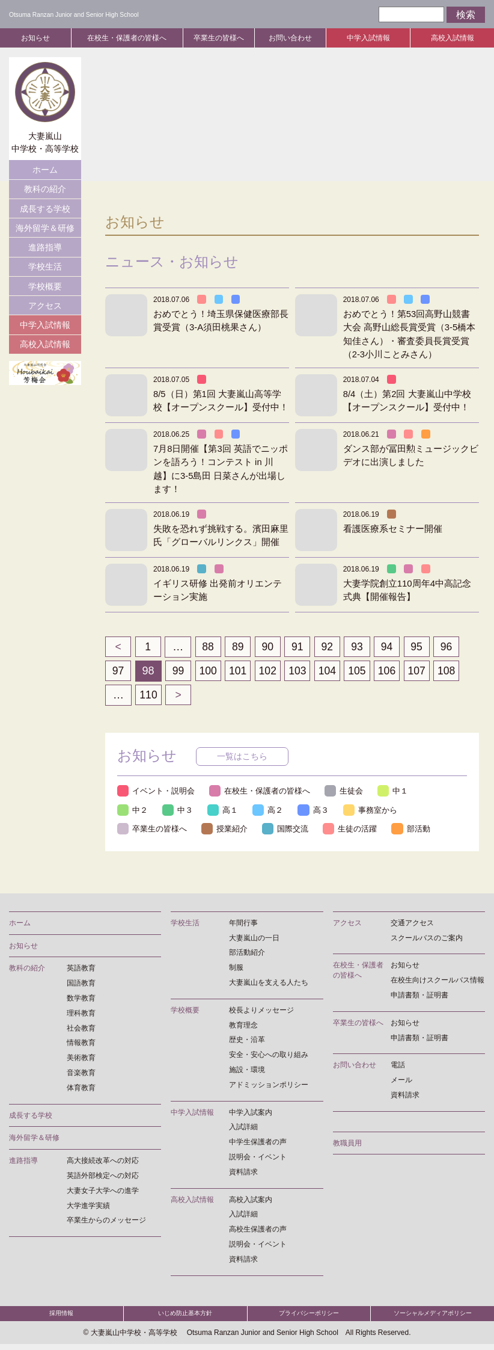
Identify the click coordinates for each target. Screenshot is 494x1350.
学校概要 (45, 286)
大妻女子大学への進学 (103, 1192)
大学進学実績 (88, 1207)
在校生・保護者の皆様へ (126, 38)
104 (331, 671)
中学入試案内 (250, 1113)
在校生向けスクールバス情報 (437, 982)
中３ (178, 810)
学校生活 (45, 266)
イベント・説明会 (156, 791)
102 (270, 671)
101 (240, 671)
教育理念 (243, 1026)
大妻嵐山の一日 (254, 939)
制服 (236, 969)
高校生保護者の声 (258, 1231)
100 (209, 671)
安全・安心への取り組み (268, 1056)
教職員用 (347, 1144)
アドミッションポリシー (268, 1086)
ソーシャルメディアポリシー (432, 1317)
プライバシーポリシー (309, 1317)
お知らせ (35, 38)
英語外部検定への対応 (103, 1177)
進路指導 (45, 247)
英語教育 (81, 970)
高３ (315, 810)
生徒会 (345, 791)
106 (391, 671)
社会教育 (81, 1029)
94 (391, 647)
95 (422, 647)
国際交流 (286, 830)
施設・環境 (247, 1071)
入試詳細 (243, 1128)
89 (240, 647)
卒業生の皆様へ (219, 38)
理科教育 (81, 1014)
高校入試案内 (250, 1201)
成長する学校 (45, 209)
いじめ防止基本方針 (185, 1317)
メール (401, 1081)
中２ (132, 810)
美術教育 (81, 1059)
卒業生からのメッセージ (106, 1222)
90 (270, 647)
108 (452, 671)
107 (422, 671)
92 (331, 647)
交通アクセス (412, 924)
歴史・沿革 (247, 1041)
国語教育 (81, 985)
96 (452, 647)
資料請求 (243, 1173)
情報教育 (81, 1044)
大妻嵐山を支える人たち (268, 984)
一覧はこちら (242, 756)
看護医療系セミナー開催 (392, 528)
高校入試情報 (452, 38)
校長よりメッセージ (261, 1011)
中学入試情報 (368, 38)
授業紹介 (225, 830)
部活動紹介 (247, 954)
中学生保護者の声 (258, 1143)
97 (118, 671)
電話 (398, 1066)
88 (209, 647)
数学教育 (81, 1000)
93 (361, 647)
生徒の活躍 (352, 830)
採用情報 (61, 1317)
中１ (394, 791)
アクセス (45, 305)
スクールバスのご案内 (427, 939)
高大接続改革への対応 (103, 1162)
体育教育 (81, 1089)
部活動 (413, 830)
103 (300, 671)
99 (179, 671)
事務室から (373, 810)
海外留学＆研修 (45, 228)
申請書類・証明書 (419, 997)
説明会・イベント (258, 1158)
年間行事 (243, 924)
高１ (224, 810)
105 (361, 671)
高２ (269, 810)
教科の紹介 (45, 189)
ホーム (45, 169)
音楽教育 (81, 1074)
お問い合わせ (290, 38)
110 (148, 695)
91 (300, 647)
